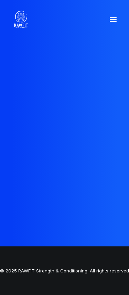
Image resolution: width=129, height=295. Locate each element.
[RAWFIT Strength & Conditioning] (21, 19)
